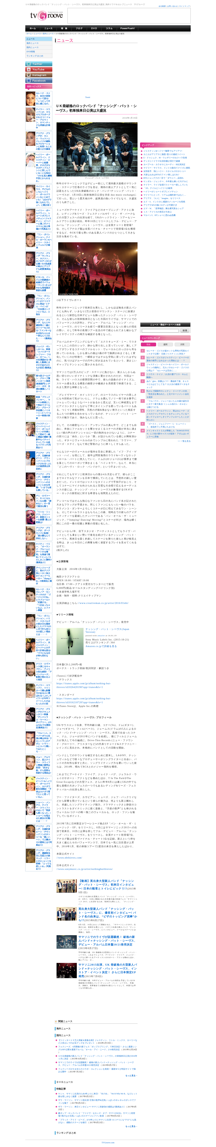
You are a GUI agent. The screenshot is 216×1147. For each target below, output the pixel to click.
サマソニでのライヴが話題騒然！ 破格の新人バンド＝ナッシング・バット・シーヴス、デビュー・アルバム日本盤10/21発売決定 (107, 941)
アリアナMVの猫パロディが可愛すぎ (160, 205)
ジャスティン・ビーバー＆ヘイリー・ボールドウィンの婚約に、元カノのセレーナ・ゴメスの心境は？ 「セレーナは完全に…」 (167, 367)
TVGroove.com (108, 1142)
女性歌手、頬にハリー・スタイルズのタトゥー (164, 171)
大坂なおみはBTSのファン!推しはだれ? (161, 174)
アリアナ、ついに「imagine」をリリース (161, 198)
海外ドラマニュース (48, 28)
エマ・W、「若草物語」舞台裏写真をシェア (163, 208)
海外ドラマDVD (94, 28)
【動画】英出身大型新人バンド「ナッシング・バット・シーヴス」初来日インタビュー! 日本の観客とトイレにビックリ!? (106, 884)
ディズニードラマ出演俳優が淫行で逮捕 (161, 161)
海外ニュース (32, 43)
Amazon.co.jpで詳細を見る (101, 646)
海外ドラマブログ (79, 28)
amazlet (101, 635)
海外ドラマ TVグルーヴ (32, 28)
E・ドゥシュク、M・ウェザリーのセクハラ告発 (165, 158)
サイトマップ (184, 6)
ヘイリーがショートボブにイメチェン (160, 191)
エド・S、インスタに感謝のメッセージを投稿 (164, 202)
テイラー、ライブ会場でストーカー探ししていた (165, 185)
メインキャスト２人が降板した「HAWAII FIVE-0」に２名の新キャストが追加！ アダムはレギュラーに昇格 (167, 433)
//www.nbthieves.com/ (69, 857)
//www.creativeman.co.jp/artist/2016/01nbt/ (103, 603)
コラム (109, 28)
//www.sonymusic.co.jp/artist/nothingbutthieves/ (85, 869)
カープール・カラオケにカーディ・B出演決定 (164, 164)
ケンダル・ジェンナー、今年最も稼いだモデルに (165, 181)
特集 (64, 28)
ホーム (29, 34)
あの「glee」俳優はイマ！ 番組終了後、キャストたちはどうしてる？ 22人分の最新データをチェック (168, 384)
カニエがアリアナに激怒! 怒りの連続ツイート (164, 154)
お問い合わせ (172, 6)
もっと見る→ (131, 1075)
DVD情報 (30, 51)
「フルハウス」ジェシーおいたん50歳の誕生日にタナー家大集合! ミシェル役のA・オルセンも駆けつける (167, 404)
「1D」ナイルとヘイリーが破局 (157, 188)
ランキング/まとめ (34, 56)
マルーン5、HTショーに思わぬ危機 (159, 215)
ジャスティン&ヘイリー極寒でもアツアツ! (162, 151)
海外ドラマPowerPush (127, 28)
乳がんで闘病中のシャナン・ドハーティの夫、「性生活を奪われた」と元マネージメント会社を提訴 (167, 394)
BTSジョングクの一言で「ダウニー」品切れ (163, 178)
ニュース (37, 34)
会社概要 (162, 6)
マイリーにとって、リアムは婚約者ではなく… (164, 195)
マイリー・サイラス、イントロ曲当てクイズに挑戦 (166, 168)
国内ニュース (48, 34)
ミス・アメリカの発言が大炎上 (157, 212)
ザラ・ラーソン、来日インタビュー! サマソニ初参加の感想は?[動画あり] (91, 1107)
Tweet (87, 97)
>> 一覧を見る (184, 441)
